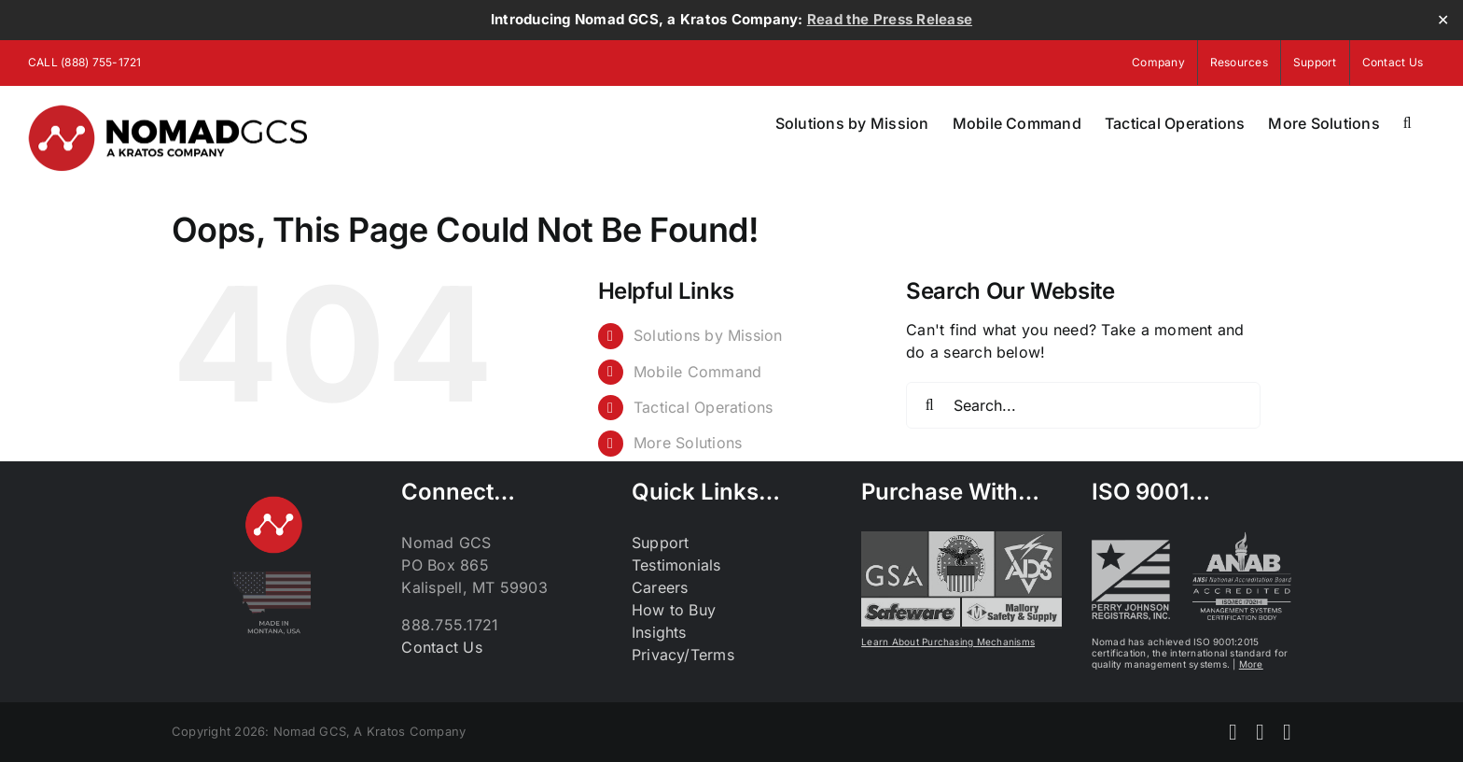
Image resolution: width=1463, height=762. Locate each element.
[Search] (929, 405)
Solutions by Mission (708, 335)
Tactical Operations (703, 407)
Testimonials (676, 565)
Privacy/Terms (683, 654)
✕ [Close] (1443, 20)
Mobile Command (697, 371)
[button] (1407, 123)
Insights (659, 632)
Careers (660, 587)
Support (661, 542)
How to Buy (674, 609)
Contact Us (441, 647)
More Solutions (688, 442)
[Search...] (1083, 405)
